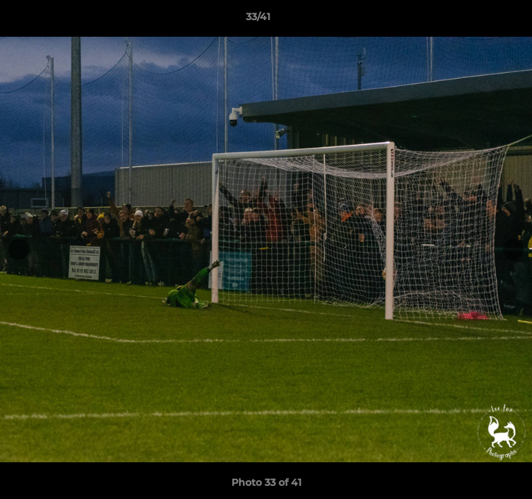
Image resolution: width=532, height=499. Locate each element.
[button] (482, 20)
